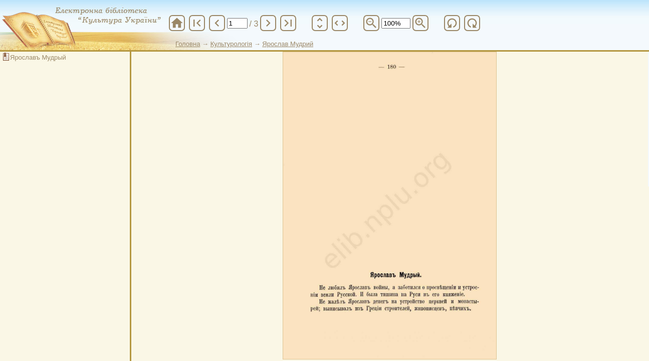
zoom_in (420, 23)
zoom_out (371, 23)
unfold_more (320, 23)
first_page (197, 23)
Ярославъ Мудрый (38, 57)
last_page (288, 23)
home (177, 23)
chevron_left (217, 23)
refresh (452, 23)
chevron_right (268, 23)
